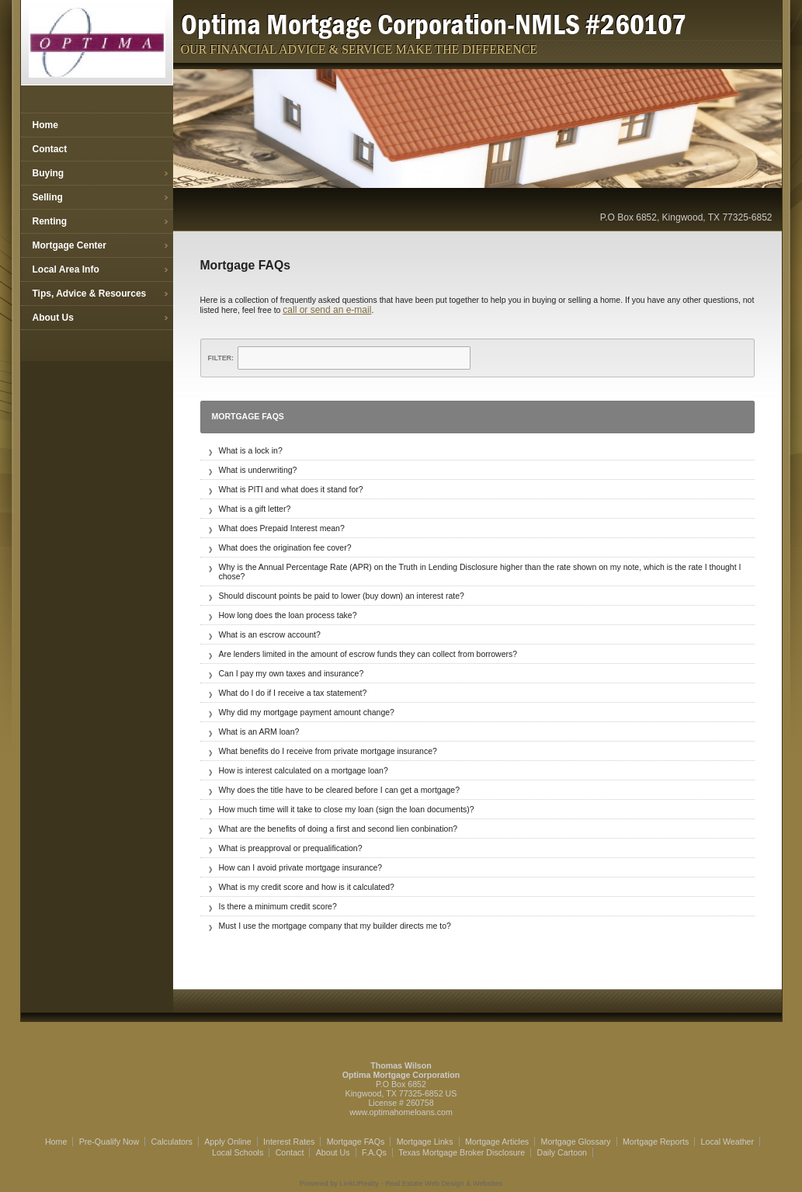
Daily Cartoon (561, 1152)
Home (45, 125)
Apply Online (227, 1141)
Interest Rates (288, 1141)
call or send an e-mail (327, 309)
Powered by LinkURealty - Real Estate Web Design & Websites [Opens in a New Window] (401, 1183)
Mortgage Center (69, 245)
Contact (50, 149)
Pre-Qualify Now (109, 1141)
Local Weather (728, 1141)
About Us (53, 317)
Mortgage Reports (656, 1141)
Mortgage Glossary (576, 1141)
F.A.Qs (374, 1152)
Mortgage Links (425, 1141)
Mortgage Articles (497, 1141)
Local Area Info (66, 269)
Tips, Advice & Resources (90, 293)
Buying (48, 173)
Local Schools (237, 1152)
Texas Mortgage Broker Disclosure (461, 1152)
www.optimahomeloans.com (401, 1112)
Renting (50, 221)
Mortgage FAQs (356, 1141)
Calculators (172, 1141)
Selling (48, 197)
